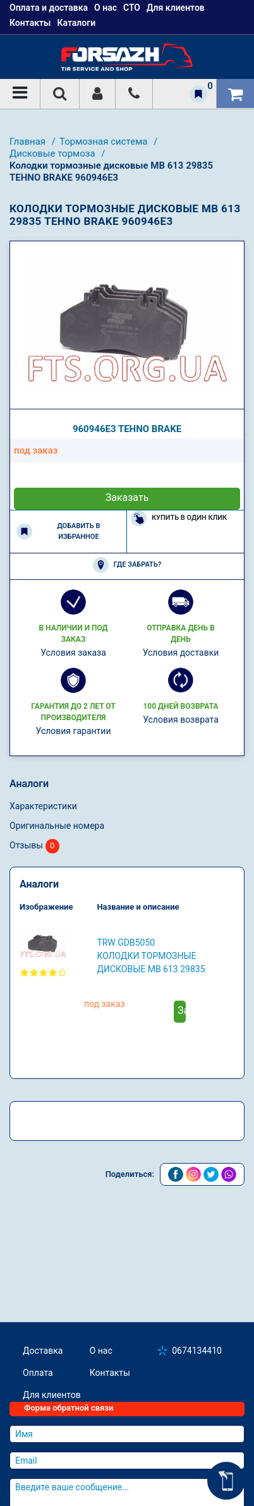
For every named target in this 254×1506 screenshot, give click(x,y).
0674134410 (197, 1351)
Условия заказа (73, 653)
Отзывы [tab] (34, 846)
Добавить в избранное (58, 531)
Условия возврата (181, 719)
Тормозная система (104, 141)
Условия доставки (181, 653)
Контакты (30, 23)
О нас (101, 1351)
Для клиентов (52, 1395)
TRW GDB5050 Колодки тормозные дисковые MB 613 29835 (151, 955)
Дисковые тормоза (53, 153)
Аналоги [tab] (29, 784)
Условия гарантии (73, 731)
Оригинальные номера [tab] (56, 826)
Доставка (43, 1351)
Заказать (127, 497)
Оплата (38, 1373)
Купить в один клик (179, 518)
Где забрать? (127, 565)
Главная (28, 141)
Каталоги (76, 23)
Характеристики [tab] (43, 806)
